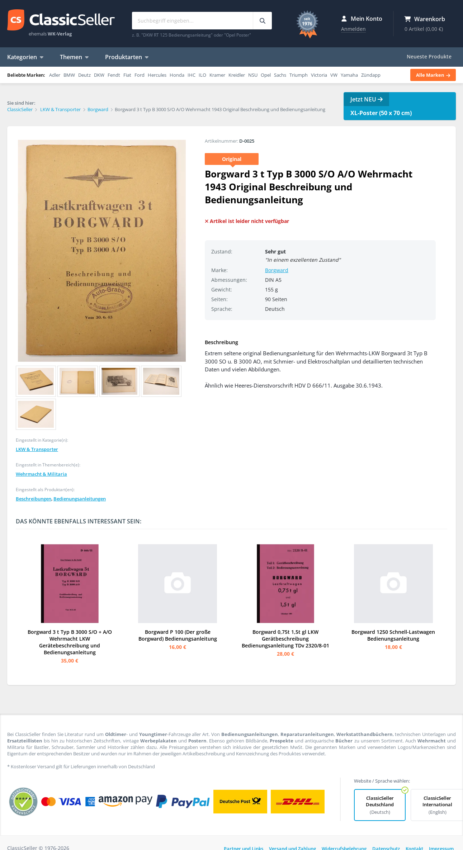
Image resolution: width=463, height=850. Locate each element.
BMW (69, 75)
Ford (139, 75)
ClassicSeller (61, 20)
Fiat (127, 75)
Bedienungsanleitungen (79, 498)
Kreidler (236, 75)
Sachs (280, 75)
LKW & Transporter (37, 449)
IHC (191, 75)
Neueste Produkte (429, 56)
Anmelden (353, 28)
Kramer (217, 75)
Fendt (114, 75)
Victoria (319, 75)
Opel (266, 75)
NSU (253, 75)
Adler (54, 75)
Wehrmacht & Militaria (41, 474)
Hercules (157, 75)
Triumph (298, 75)
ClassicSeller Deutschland (380, 805)
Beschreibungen (33, 498)
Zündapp (371, 75)
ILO (202, 75)
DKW (99, 75)
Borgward (276, 270)
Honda (177, 75)
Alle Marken (433, 75)
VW (333, 75)
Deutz (84, 75)
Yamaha (349, 75)
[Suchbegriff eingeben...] (262, 20)
